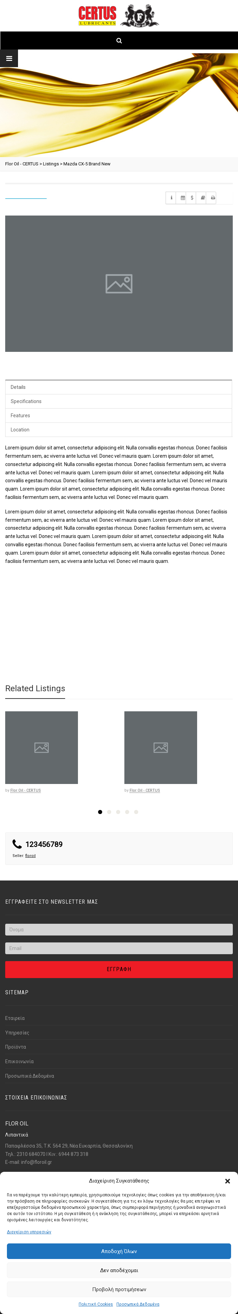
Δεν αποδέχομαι (119, 1270)
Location (20, 429)
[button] (227, 1181)
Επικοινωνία (19, 1061)
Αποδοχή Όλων (119, 1251)
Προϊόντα (15, 1047)
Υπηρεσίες (17, 1032)
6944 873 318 (73, 1154)
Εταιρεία (15, 1018)
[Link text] (119, 15)
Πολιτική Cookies (96, 1304)
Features (20, 415)
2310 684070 (31, 1154)
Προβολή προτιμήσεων (119, 1289)
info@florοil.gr (36, 1162)
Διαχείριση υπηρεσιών (29, 1232)
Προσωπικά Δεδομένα (137, 1304)
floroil (30, 856)
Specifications (26, 401)
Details (18, 387)
